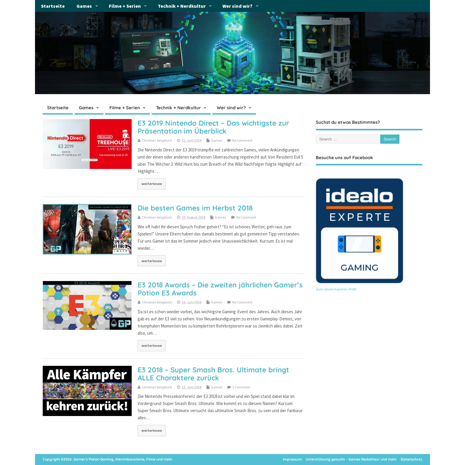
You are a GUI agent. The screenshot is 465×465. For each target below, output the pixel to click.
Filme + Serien (125, 6)
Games (84, 6)
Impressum (292, 459)
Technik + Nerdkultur (182, 6)
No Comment (242, 140)
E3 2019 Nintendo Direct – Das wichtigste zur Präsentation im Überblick (213, 126)
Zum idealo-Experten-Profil (336, 289)
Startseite (53, 6)
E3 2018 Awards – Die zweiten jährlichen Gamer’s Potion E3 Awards (220, 288)
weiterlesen (151, 183)
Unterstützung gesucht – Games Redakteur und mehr (351, 459)
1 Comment (241, 387)
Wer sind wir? (237, 6)
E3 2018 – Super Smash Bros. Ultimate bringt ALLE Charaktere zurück (213, 373)
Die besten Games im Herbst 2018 (195, 207)
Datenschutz (411, 459)
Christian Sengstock (157, 140)
